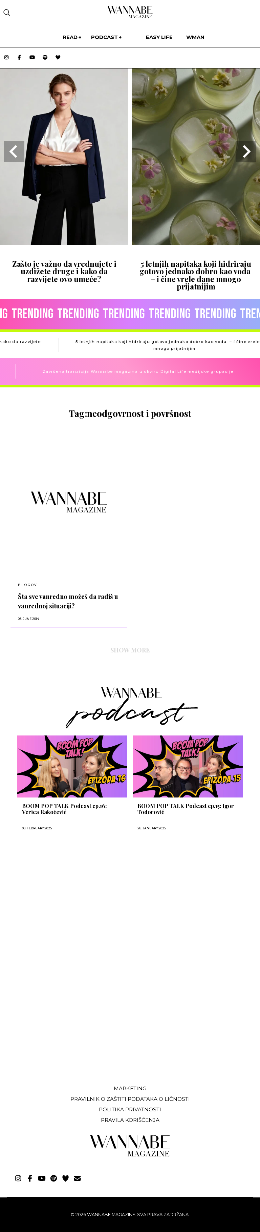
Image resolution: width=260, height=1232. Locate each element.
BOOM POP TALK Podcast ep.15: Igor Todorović (185, 809)
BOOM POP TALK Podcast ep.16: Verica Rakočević (64, 809)
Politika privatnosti (130, 1109)
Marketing (130, 1088)
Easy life (159, 37)
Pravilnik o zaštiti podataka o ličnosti (130, 1099)
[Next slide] (246, 151)
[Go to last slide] (14, 151)
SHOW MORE (130, 650)
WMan (195, 37)
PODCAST (104, 37)
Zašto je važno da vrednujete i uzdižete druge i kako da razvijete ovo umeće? (64, 271)
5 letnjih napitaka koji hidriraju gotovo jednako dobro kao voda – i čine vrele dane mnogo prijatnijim (195, 275)
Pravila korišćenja (130, 1120)
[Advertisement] (58, 1029)
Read (70, 37)
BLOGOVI (29, 585)
